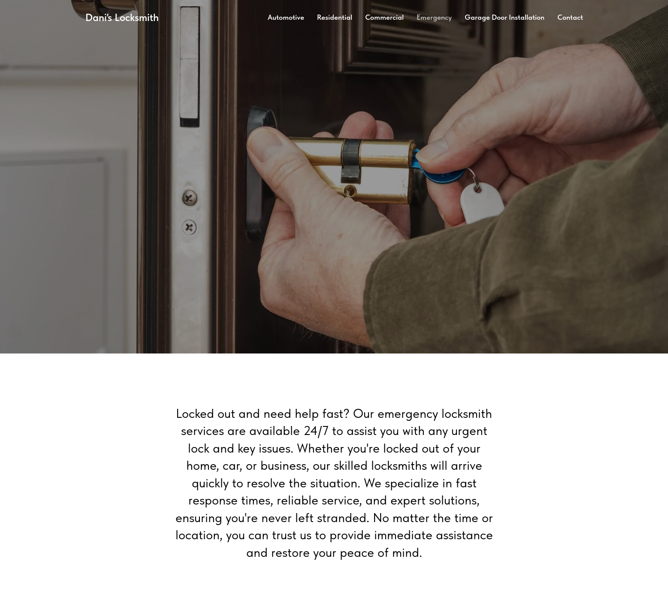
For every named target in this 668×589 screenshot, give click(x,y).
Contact (570, 17)
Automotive (286, 17)
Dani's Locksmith (122, 17)
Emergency (434, 17)
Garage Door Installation (504, 17)
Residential (334, 17)
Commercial (384, 17)
